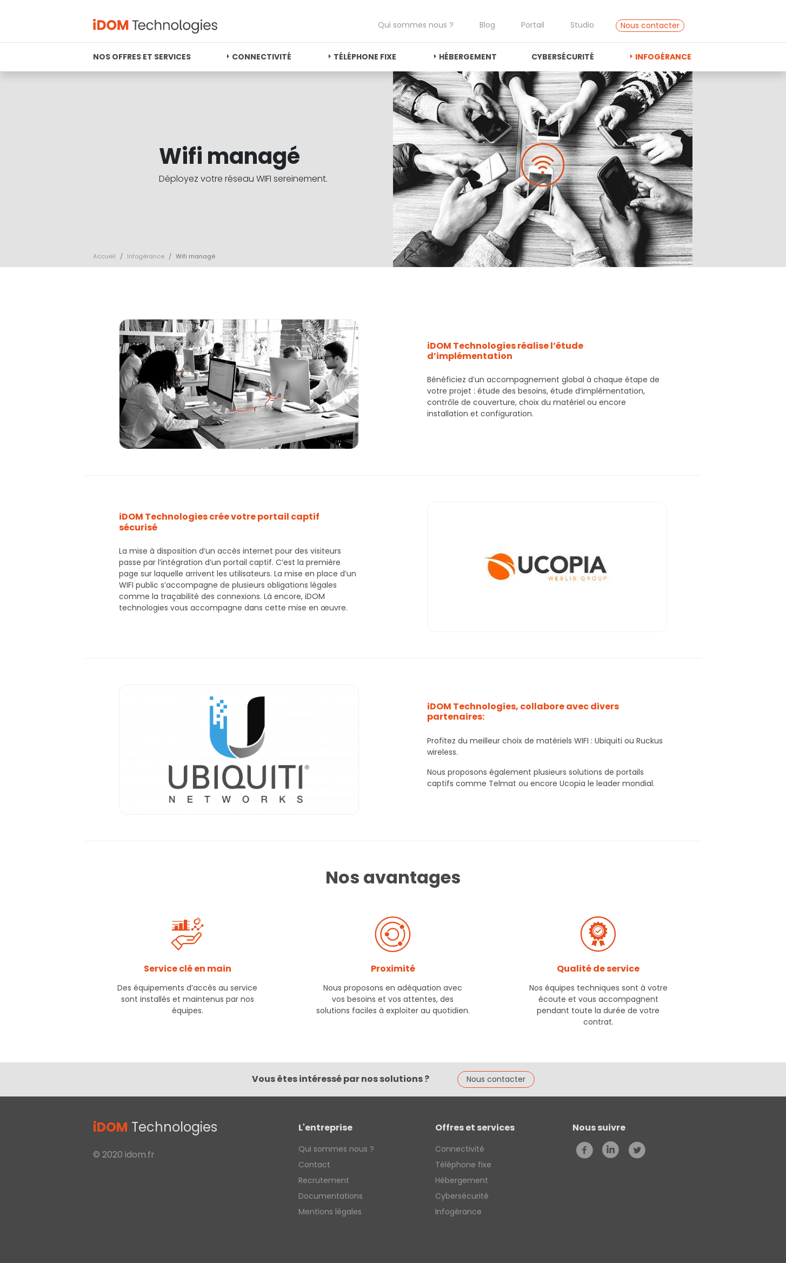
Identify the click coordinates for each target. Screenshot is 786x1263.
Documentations (330, 1196)
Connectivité (261, 56)
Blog (487, 24)
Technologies (155, 1127)
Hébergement (467, 56)
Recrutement (323, 1180)
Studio (582, 24)
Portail (532, 24)
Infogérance (663, 56)
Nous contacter (650, 25)
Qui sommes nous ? (416, 24)
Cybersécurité (562, 56)
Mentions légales (330, 1211)
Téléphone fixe (365, 56)
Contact (314, 1164)
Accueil (104, 256)
